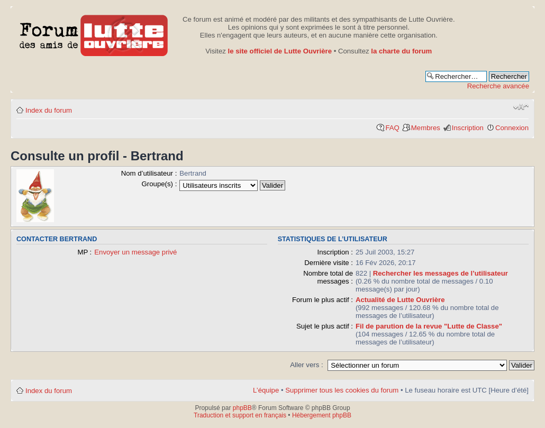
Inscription (468, 128)
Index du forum (48, 110)
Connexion (512, 128)
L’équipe (266, 390)
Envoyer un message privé (135, 252)
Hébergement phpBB (321, 415)
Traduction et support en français (240, 415)
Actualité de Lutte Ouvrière (400, 300)
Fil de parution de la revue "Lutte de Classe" (429, 326)
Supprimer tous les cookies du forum (341, 390)
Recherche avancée (498, 86)
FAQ (392, 128)
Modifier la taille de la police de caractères (521, 107)
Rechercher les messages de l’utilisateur (440, 273)
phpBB (242, 408)
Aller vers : (306, 365)
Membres (425, 128)
